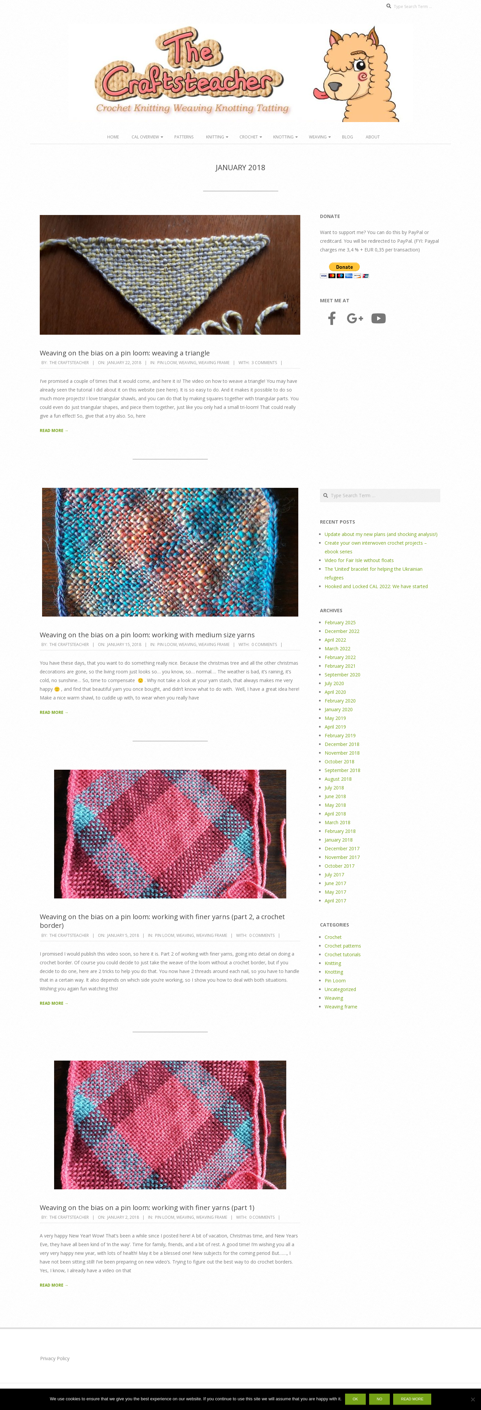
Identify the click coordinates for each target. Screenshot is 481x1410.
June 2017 (335, 883)
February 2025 (340, 622)
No (379, 1399)
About (373, 137)
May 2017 (335, 892)
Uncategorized (340, 989)
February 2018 (340, 831)
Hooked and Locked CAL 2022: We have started (376, 586)
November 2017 (342, 857)
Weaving (318, 137)
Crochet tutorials (343, 954)
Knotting (283, 137)
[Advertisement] (380, 408)
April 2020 (335, 692)
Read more (412, 1399)
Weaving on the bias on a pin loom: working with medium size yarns (147, 634)
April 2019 (335, 727)
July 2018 (334, 787)
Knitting (215, 137)
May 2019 (335, 718)
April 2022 (335, 640)
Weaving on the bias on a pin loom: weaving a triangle (125, 352)
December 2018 (342, 744)
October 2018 (339, 761)
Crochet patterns (343, 946)
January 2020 (339, 709)
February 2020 (340, 700)
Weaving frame (213, 362)
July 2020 (334, 683)
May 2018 (335, 805)
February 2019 (340, 735)
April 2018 (335, 813)
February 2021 (340, 666)
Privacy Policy (54, 1358)
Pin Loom (167, 362)
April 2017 (335, 900)
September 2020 (342, 674)
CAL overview (145, 137)
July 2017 (334, 874)
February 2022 (340, 657)
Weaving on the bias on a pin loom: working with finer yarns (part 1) (147, 1207)
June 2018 (335, 796)
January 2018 (339, 840)
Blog (347, 137)
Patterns (183, 137)
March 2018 (337, 822)
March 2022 (337, 648)
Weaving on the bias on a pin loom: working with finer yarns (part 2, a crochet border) (162, 921)
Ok (355, 1399)
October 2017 (339, 866)
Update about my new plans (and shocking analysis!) (381, 534)
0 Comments (264, 644)
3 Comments (264, 362)
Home (113, 137)
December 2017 (342, 848)
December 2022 (342, 631)
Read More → (54, 430)
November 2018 (342, 753)
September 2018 (342, 770)
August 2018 (338, 779)
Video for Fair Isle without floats (359, 560)
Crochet (248, 137)
